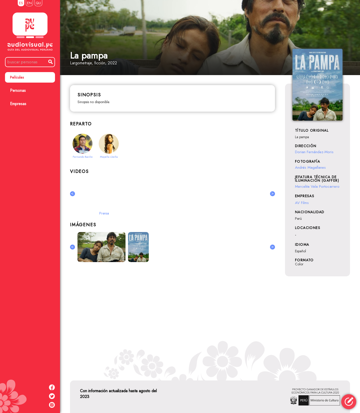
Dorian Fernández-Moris (314, 152)
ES (21, 3)
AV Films (302, 202)
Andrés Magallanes (310, 167)
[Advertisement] (172, 320)
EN (29, 3)
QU (38, 3)
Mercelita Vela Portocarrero (317, 186)
